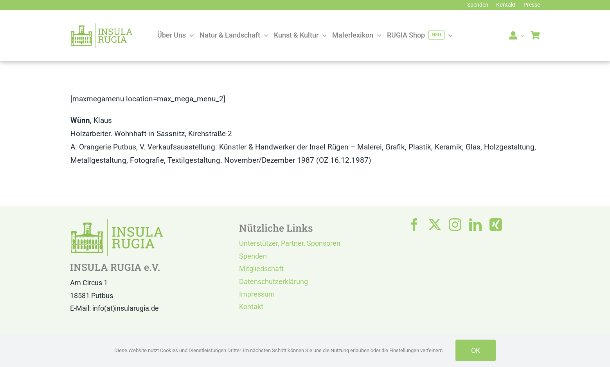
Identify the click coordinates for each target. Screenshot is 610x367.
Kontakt (251, 306)
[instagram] (455, 224)
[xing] (495, 224)
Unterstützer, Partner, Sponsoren (289, 243)
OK (475, 350)
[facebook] (414, 224)
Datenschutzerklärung (273, 281)
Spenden (253, 256)
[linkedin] (475, 224)
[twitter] (434, 224)
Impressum (257, 294)
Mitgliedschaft (261, 268)
